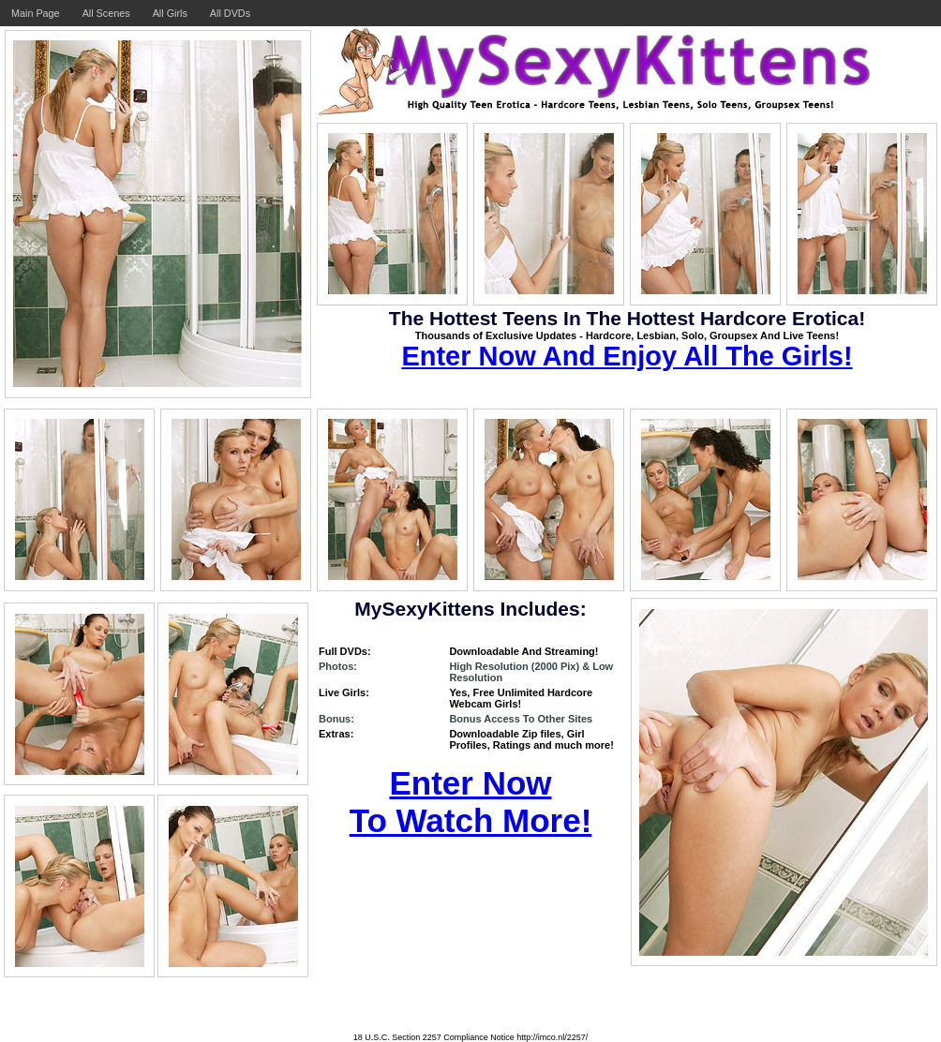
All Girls (170, 13)
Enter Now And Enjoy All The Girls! (626, 356)
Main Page (35, 13)
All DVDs (230, 13)
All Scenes (106, 13)
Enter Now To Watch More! (471, 802)
